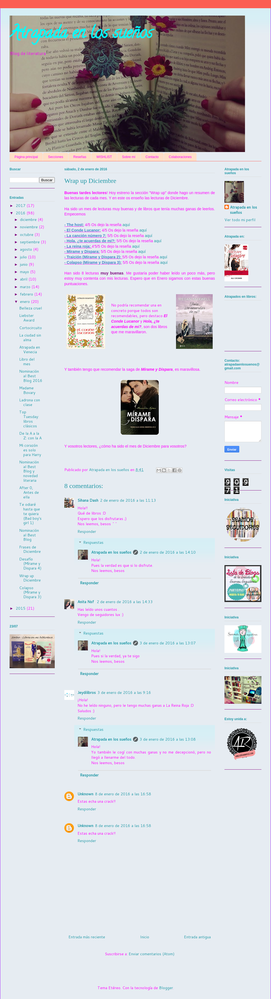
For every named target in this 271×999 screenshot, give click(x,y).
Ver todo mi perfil (239, 220)
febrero (27, 294)
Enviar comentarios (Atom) (151, 954)
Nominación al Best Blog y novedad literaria (29, 471)
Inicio (144, 937)
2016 (21, 213)
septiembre (30, 242)
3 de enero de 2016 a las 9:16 (124, 692)
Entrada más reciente (86, 937)
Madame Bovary (27, 390)
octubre (27, 234)
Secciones (55, 157)
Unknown (85, 794)
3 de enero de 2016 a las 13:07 (168, 643)
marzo (25, 287)
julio (24, 257)
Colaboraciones (180, 157)
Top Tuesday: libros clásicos (29, 418)
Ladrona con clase (29, 402)
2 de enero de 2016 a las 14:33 (125, 601)
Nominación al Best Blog (29, 535)
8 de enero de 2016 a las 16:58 (123, 794)
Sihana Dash (87, 500)
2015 (21, 608)
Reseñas (79, 157)
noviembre (29, 227)
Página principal (26, 157)
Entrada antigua (197, 937)
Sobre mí (129, 157)
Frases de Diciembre (30, 549)
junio (24, 264)
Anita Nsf (86, 601)
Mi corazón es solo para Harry (30, 450)
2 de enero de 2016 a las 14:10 (168, 552)
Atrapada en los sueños (81, 34)
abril (24, 279)
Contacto (152, 157)
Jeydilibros (86, 692)
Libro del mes (26, 362)
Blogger (166, 988)
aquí (126, 225)
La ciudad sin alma (30, 337)
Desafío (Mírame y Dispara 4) (30, 563)
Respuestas (93, 542)
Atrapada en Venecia (29, 349)
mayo (25, 271)
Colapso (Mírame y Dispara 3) (30, 592)
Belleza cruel (30, 308)
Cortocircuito (30, 328)
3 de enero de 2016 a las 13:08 (168, 739)
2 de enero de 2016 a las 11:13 (128, 500)
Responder (86, 531)
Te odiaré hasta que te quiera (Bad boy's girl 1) (30, 513)
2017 (21, 205)
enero (25, 301)
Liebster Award (26, 318)
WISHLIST (104, 157)
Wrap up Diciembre (30, 578)
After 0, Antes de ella (29, 492)
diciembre (29, 219)
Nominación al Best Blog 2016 (30, 376)
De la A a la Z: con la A (30, 436)
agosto (26, 249)
